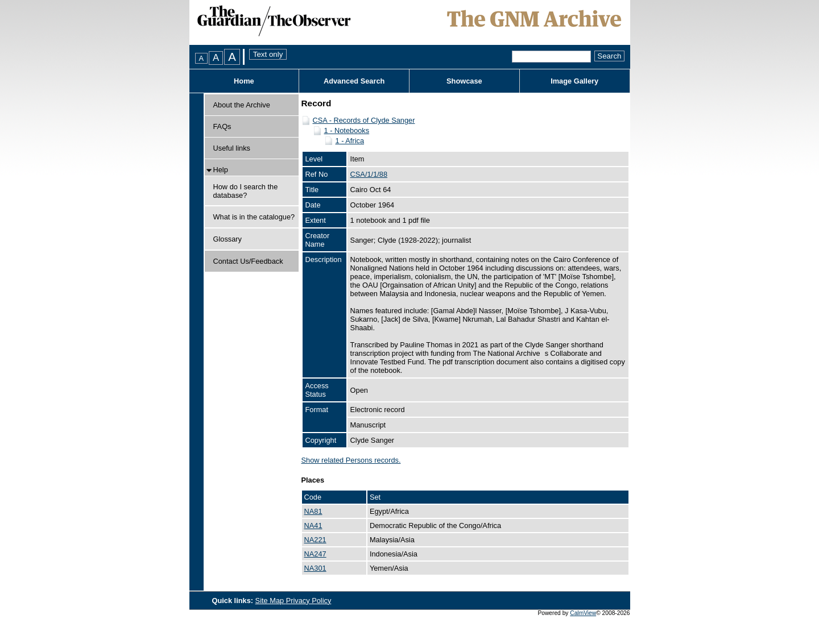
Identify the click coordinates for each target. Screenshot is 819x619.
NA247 (315, 554)
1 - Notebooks (347, 130)
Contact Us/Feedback (248, 261)
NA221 (315, 539)
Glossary (227, 239)
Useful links (231, 148)
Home (244, 81)
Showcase (464, 81)
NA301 (315, 568)
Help (220, 169)
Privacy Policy (309, 600)
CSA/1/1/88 (368, 174)
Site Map (270, 600)
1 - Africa (350, 140)
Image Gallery (574, 81)
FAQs (222, 126)
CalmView (583, 613)
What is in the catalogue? (254, 217)
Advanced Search (354, 81)
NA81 (313, 511)
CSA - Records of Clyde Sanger (364, 120)
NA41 (313, 525)
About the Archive (241, 105)
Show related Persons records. (351, 460)
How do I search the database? (245, 191)
